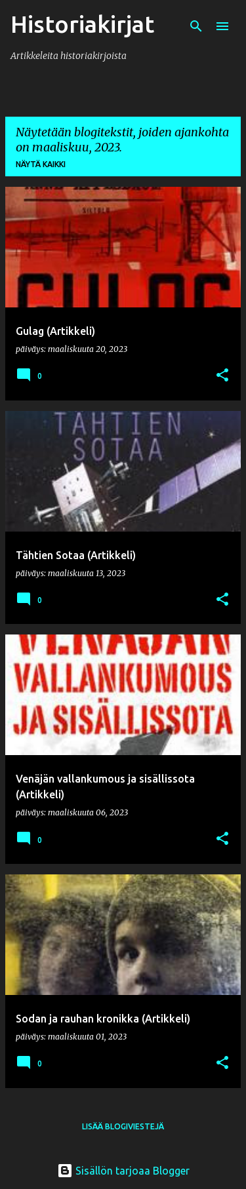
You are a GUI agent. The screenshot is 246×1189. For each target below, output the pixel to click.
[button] (222, 376)
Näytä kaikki (41, 164)
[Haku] (196, 26)
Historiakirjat (82, 23)
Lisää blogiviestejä (123, 1126)
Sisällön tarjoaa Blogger (123, 1171)
